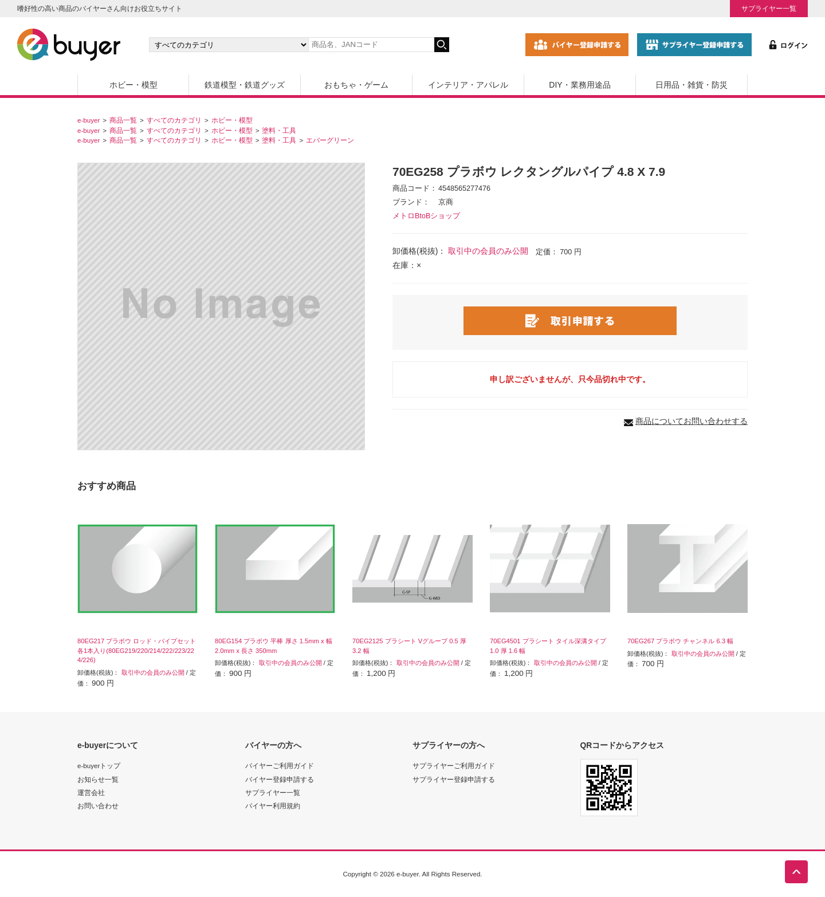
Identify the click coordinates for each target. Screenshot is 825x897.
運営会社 (91, 792)
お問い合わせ (98, 805)
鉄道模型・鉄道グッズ (245, 84)
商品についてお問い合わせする (691, 421)
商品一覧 (123, 120)
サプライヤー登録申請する (453, 779)
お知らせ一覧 (98, 779)
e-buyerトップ (98, 765)
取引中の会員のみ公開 (488, 250)
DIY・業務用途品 (579, 84)
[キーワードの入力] (371, 44)
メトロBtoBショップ (426, 216)
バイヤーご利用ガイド (279, 765)
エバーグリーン (330, 140)
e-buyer (88, 120)
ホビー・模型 (133, 84)
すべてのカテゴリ (174, 120)
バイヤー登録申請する (279, 779)
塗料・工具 (279, 130)
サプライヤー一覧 (768, 8)
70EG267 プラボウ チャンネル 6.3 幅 (680, 641)
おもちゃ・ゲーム (356, 84)
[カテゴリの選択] (228, 44)
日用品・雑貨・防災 (691, 84)
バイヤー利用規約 (272, 805)
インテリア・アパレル (468, 84)
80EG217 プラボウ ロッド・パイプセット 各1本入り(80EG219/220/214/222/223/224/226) (137, 651)
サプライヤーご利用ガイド (453, 765)
